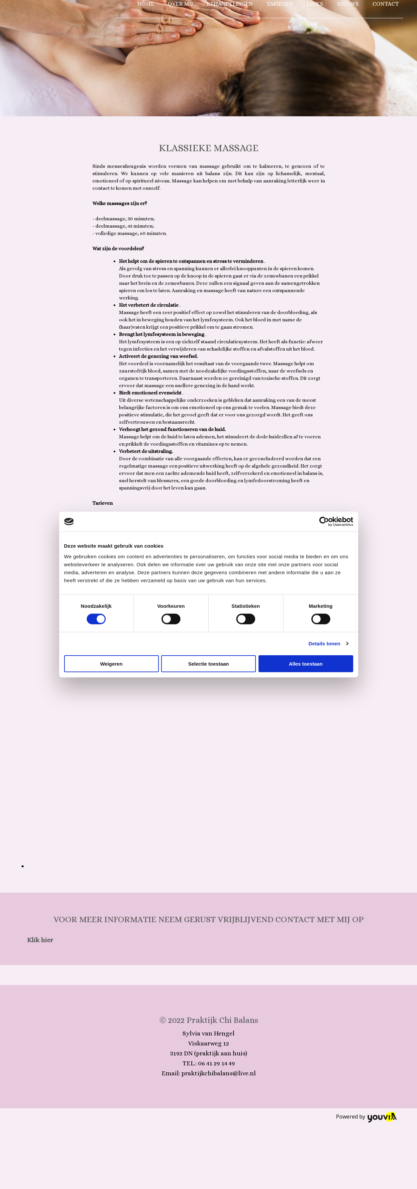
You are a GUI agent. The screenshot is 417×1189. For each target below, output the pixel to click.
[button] (40, 940)
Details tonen (324, 643)
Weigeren (111, 663)
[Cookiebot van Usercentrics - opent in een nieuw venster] (324, 522)
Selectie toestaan (208, 663)
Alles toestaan (306, 663)
